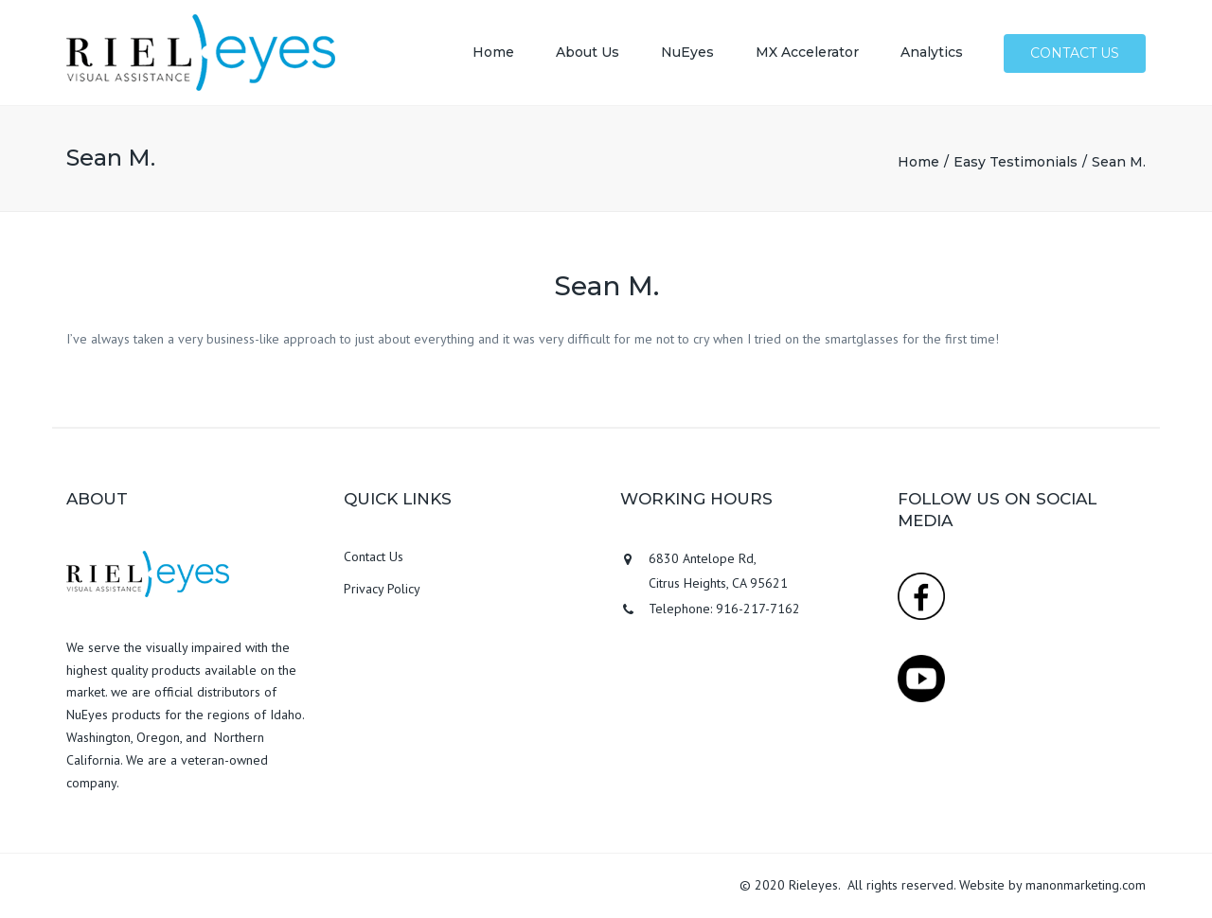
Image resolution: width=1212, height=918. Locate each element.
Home (493, 52)
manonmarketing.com (1085, 884)
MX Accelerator (807, 52)
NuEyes (687, 52)
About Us (587, 52)
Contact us (1074, 53)
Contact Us (373, 556)
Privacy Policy (382, 588)
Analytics (931, 52)
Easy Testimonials (1016, 161)
